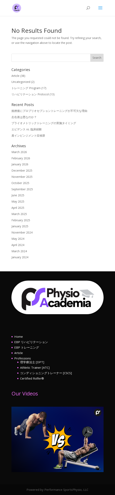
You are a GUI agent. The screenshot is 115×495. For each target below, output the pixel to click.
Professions (22, 358)
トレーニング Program (26, 88)
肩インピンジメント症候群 (28, 135)
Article (15, 76)
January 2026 (19, 164)
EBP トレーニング (26, 347)
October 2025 (20, 183)
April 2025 (17, 208)
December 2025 (21, 170)
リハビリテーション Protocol (30, 94)
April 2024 (17, 245)
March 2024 (19, 251)
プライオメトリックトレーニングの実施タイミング (43, 123)
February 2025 (20, 220)
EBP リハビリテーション (31, 342)
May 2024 (17, 239)
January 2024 (19, 257)
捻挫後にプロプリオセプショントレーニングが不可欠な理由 (49, 111)
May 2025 (17, 201)
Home (18, 336)
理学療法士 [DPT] (32, 362)
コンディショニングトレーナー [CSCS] (46, 373)
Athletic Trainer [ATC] (35, 367)
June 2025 (17, 195)
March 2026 (19, 152)
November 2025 (22, 177)
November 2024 (22, 232)
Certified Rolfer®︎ (32, 378)
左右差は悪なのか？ (24, 117)
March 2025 (19, 214)
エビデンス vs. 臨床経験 (26, 129)
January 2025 (19, 226)
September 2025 (22, 189)
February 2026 (20, 158)
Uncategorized (20, 82)
